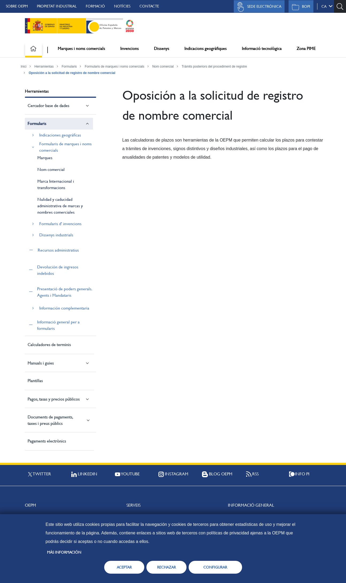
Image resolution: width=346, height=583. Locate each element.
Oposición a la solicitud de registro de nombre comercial (72, 73)
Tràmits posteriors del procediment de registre (214, 66)
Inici (23, 66)
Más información (64, 552)
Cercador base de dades (48, 105)
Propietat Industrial (57, 6)
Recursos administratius (58, 250)
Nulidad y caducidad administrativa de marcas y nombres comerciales (60, 206)
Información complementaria (64, 308)
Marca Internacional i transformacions (55, 184)
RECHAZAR (166, 567)
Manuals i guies (41, 363)
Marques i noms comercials (81, 48)
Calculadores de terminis (49, 344)
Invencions (129, 48)
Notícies (122, 6)
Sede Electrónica (257, 7)
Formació (95, 6)
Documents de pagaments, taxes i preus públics (50, 420)
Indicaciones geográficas (60, 135)
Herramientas (44, 66)
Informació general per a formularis (58, 325)
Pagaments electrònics (47, 441)
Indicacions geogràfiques (205, 48)
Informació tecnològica (262, 48)
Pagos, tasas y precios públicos (54, 399)
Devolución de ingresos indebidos (57, 270)
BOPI (299, 7)
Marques (44, 157)
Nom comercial (163, 66)
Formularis (69, 66)
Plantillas (35, 380)
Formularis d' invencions (60, 223)
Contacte (149, 6)
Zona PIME (306, 48)
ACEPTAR (124, 567)
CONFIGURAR (215, 567)
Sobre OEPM (17, 6)
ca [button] (327, 6)
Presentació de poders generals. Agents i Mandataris (64, 292)
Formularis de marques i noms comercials (114, 66)
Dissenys (161, 48)
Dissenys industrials (56, 234)
